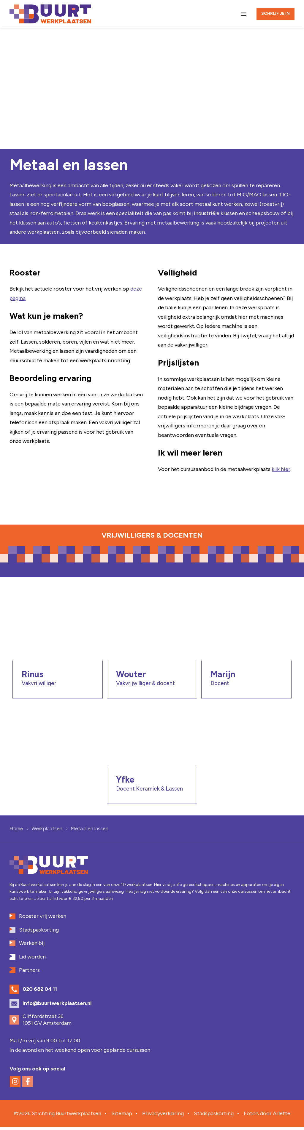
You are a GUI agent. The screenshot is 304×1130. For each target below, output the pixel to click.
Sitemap (121, 1116)
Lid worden (32, 959)
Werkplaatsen (46, 831)
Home (16, 831)
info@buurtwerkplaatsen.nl (57, 1006)
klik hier (281, 469)
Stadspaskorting (39, 932)
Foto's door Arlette (267, 1116)
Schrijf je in (275, 13)
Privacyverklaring (163, 1116)
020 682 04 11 (40, 991)
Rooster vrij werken (42, 919)
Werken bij (32, 946)
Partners (29, 972)
